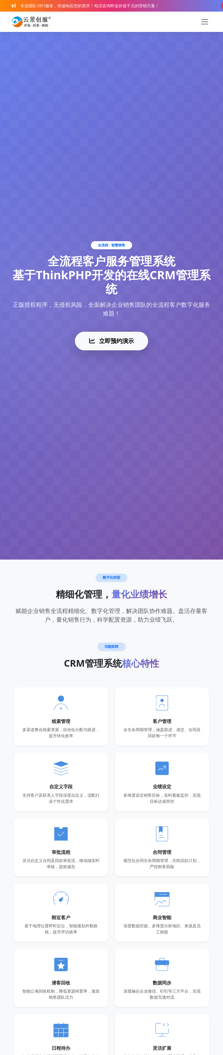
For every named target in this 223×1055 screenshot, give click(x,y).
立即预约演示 (111, 341)
